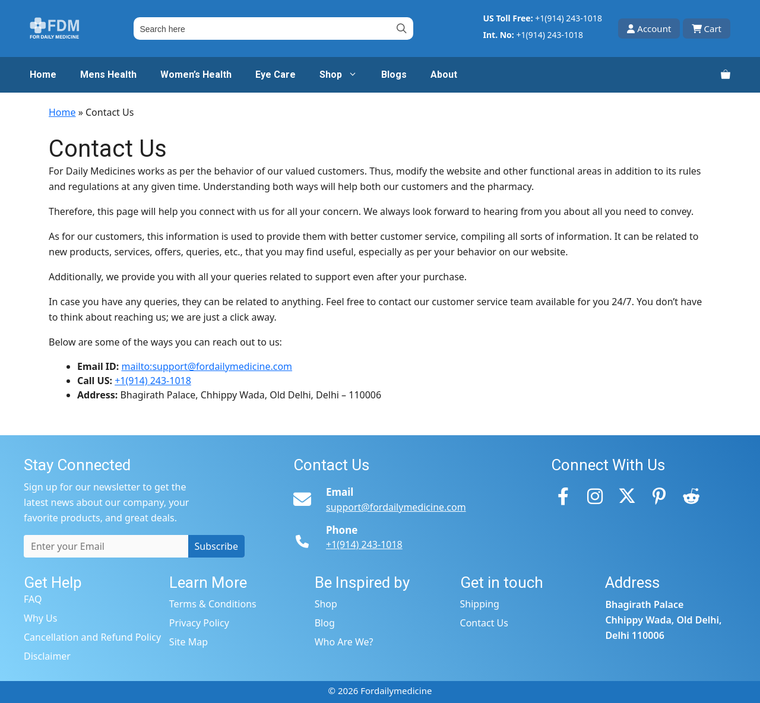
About (443, 74)
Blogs (394, 74)
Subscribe (216, 546)
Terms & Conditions (212, 603)
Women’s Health (196, 74)
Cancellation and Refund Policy (92, 637)
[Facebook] (563, 495)
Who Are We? (344, 641)
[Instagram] (595, 495)
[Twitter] (627, 495)
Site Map (188, 641)
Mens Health (108, 74)
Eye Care (275, 74)
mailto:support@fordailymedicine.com (206, 366)
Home (43, 74)
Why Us (40, 618)
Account (649, 28)
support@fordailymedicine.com (396, 507)
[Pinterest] (659, 495)
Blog (325, 622)
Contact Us (484, 622)
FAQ (33, 599)
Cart (707, 28)
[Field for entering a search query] (273, 28)
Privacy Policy (199, 622)
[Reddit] (691, 495)
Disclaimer (47, 656)
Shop (344, 75)
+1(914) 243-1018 (568, 18)
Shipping (479, 603)
